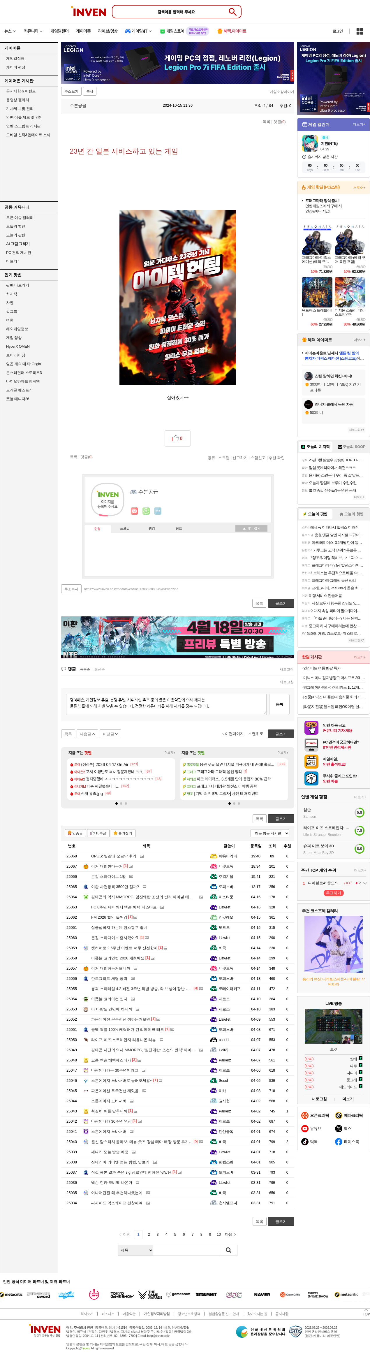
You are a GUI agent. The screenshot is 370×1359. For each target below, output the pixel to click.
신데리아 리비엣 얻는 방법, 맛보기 (120, 1162)
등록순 (85, 669)
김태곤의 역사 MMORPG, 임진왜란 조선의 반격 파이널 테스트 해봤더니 (152, 897)
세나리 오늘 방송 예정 (109, 1152)
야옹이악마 (228, 856)
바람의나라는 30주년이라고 (114, 1070)
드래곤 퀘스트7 (18, 390)
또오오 (224, 927)
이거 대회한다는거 (107, 866)
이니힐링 (146, 511)
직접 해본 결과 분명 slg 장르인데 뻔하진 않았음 (131, 1172)
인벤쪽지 (134, 511)
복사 (89, 91)
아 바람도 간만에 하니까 (111, 1009)
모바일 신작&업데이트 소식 (28, 135)
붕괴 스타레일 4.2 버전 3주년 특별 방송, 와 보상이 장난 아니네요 (146, 989)
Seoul (223, 1080)
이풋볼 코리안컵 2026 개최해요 (118, 958)
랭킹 (152, 529)
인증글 (77, 833)
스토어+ (359, 188)
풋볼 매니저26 (17, 399)
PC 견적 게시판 (18, 252)
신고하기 (240, 458)
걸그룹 (11, 311)
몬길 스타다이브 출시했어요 (115, 938)
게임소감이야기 (282, 92)
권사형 (224, 1101)
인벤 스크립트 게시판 (23, 126)
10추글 (101, 833)
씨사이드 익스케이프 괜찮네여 (116, 1203)
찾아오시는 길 (257, 1314)
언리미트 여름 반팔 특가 (322, 668)
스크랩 (224, 458)
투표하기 (333, 893)
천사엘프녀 (228, 1203)
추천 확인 (277, 458)
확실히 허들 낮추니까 (109, 1111)
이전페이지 (234, 734)
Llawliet (224, 907)
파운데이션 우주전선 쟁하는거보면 (120, 1019)
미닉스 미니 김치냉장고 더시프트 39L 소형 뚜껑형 (334, 678)
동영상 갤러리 (17, 100)
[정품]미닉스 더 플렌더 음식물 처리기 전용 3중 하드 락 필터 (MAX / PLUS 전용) (334, 697)
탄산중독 (226, 1131)
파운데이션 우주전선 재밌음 (115, 1091)
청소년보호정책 (189, 1314)
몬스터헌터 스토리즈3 (24, 373)
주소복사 (71, 589)
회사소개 (86, 1314)
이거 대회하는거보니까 (110, 968)
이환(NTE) (328, 143)
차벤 (9, 303)
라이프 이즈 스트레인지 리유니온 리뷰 (123, 1040)
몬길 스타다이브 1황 (108, 876)
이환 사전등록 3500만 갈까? (115, 887)
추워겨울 (226, 876)
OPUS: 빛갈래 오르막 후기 (113, 856)
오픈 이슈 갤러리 (20, 217)
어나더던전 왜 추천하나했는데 (116, 1193)
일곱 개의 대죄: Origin (23, 364)
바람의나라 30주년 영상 (111, 1121)
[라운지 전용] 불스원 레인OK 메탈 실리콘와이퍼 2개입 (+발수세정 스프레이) (334, 706)
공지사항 (281, 1314)
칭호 (179, 529)
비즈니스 (107, 1314)
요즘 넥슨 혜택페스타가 (111, 1060)
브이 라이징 (15, 355)
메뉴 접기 (251, 528)
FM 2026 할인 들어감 (109, 917)
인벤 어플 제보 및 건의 (24, 117)
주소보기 (71, 91)
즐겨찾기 (125, 833)
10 (219, 1234)
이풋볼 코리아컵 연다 (109, 999)
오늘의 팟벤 (15, 235)
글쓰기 (281, 819)
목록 (266, 121)
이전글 (108, 734)
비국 (222, 948)
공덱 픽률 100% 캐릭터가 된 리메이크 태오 (127, 1029)
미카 (222, 1091)
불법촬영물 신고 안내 (224, 1314)
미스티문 (226, 897)
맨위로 (257, 734)
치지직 (11, 294)
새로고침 (287, 669)
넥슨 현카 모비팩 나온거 (111, 1182)
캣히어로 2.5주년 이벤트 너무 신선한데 (124, 948)
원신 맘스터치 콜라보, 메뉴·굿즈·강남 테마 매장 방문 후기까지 (143, 1142)
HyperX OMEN (17, 346)
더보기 (158, 511)
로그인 (338, 31)
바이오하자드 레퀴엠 (23, 381)
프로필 (125, 529)
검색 (228, 1250)
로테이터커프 (230, 989)
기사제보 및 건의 (20, 108)
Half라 (224, 1050)
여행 (9, 320)
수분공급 (75, 105)
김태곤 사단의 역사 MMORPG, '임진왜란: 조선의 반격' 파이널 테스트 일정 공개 (158, 1050)
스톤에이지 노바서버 (108, 1101)
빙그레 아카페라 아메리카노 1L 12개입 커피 (334, 687)
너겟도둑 (226, 866)
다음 (228, 1234)
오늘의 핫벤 (15, 226)
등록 (279, 704)
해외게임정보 (17, 329)
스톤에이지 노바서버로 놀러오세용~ (121, 1080)
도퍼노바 (226, 887)
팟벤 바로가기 (17, 285)
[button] (116, 803)
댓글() (280, 121)
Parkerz (225, 1060)
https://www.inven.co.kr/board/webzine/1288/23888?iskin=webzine (131, 589)
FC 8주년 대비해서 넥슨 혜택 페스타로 (124, 907)
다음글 (85, 734)
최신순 (99, 669)
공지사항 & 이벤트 (21, 91)
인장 (97, 529)
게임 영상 (14, 338)
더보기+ (170, 753)
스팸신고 (258, 458)
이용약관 (129, 1314)
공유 (211, 458)
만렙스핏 (226, 1162)
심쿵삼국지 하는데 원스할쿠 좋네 (119, 927)
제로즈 (224, 999)
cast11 (224, 1040)
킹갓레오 (226, 917)
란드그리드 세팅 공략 (109, 978)
